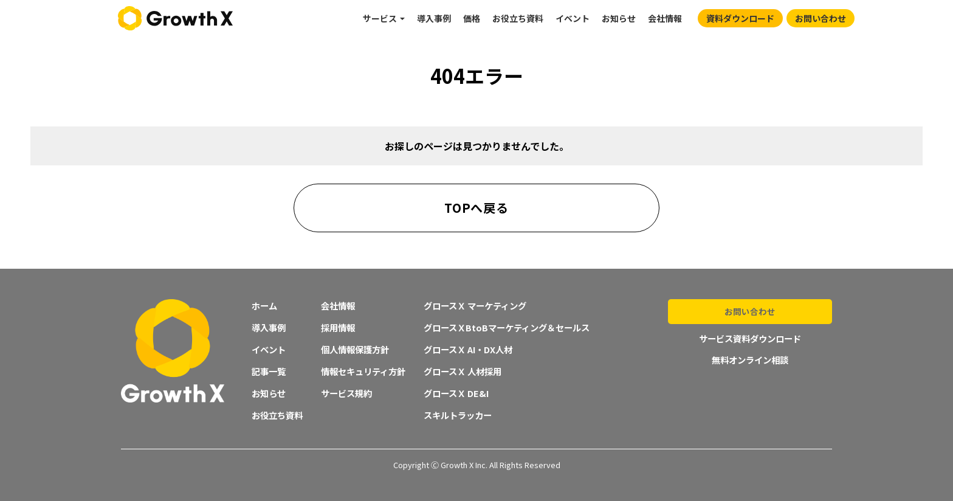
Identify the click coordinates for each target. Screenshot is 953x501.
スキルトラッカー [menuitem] (458, 415)
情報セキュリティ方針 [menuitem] (363, 371)
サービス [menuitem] (380, 18)
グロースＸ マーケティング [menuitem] (475, 305)
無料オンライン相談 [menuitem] (750, 358)
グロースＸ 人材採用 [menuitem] (462, 371)
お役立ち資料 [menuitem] (517, 18)
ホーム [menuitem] (264, 305)
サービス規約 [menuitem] (346, 393)
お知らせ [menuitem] (619, 18)
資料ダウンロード (740, 18)
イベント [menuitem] (573, 18)
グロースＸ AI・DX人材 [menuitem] (468, 349)
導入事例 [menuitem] (434, 18)
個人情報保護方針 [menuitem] (355, 349)
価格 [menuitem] (471, 18)
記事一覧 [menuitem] (269, 371)
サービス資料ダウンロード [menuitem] (750, 337)
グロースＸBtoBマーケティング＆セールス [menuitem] (507, 327)
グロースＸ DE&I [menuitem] (456, 393)
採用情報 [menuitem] (338, 327)
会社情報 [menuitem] (665, 18)
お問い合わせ (820, 18)
